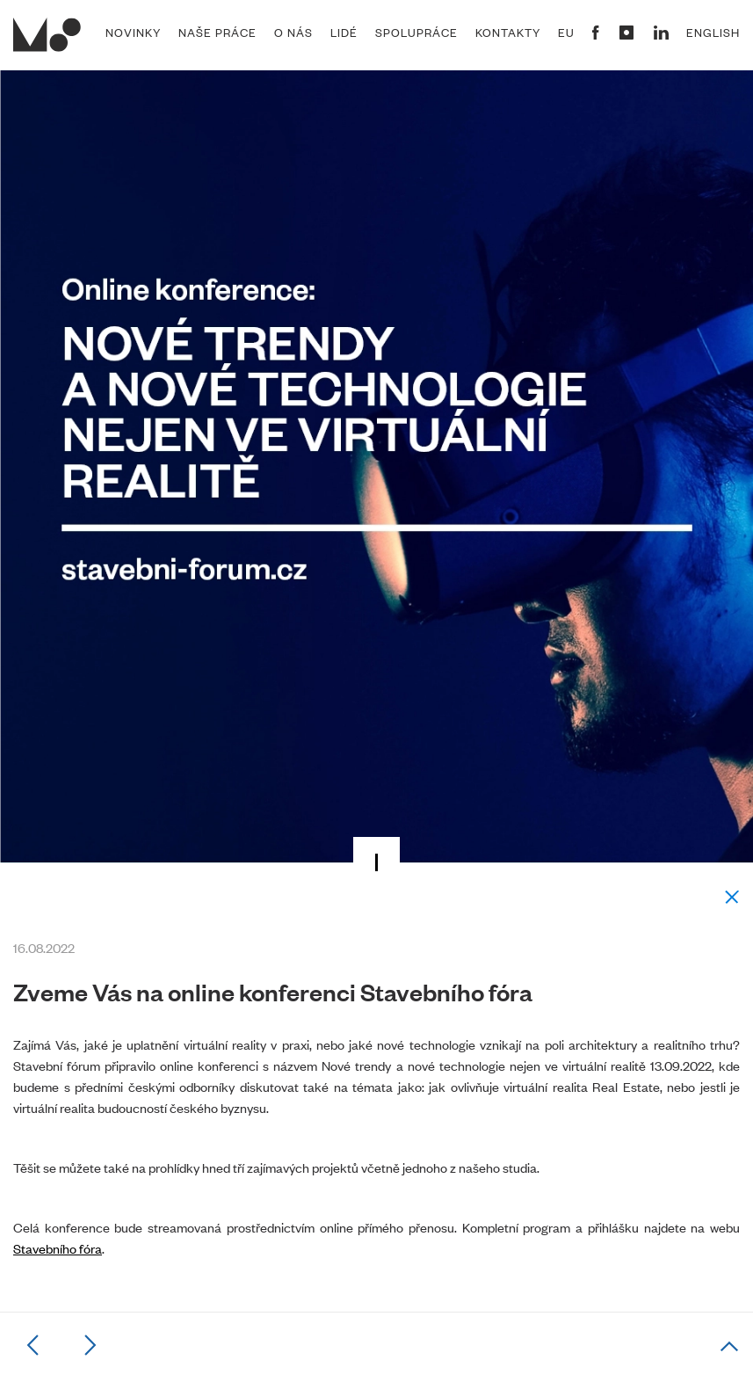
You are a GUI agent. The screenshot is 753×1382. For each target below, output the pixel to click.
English (713, 32)
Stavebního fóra (57, 1248)
